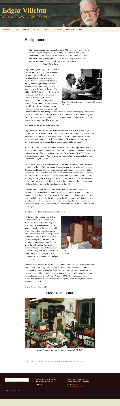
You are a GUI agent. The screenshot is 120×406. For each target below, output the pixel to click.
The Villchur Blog (14, 390)
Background (6, 29)
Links (81, 29)
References (70, 29)
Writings (58, 29)
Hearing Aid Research (42, 29)
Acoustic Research (22, 29)
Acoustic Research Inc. (39, 287)
